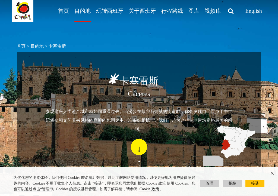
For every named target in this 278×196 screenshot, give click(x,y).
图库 (193, 11)
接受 (255, 183)
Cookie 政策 (149, 189)
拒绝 (232, 183)
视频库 (213, 11)
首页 (63, 11)
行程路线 (172, 11)
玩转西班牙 (109, 11)
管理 (209, 183)
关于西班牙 (142, 11)
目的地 (82, 11)
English (253, 11)
